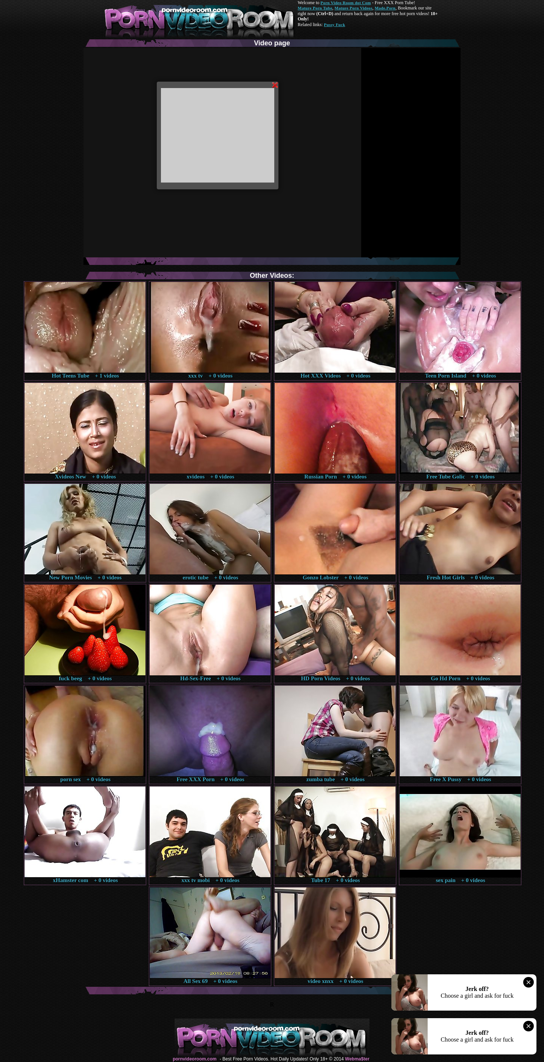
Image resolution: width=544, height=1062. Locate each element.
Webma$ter (357, 1059)
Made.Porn (385, 8)
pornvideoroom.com (194, 1059)
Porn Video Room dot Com (345, 2)
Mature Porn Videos (353, 8)
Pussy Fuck (334, 24)
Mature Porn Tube (315, 8)
